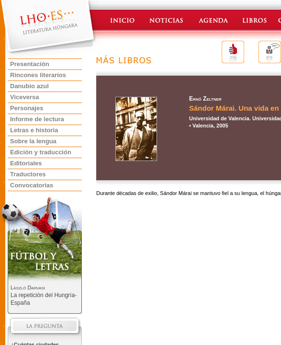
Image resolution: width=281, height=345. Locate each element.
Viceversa (24, 97)
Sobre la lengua (33, 141)
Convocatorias (31, 185)
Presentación (29, 64)
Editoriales (26, 163)
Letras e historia (34, 130)
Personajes (26, 108)
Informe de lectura (37, 119)
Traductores (27, 174)
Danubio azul (29, 86)
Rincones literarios (38, 75)
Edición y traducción (40, 152)
